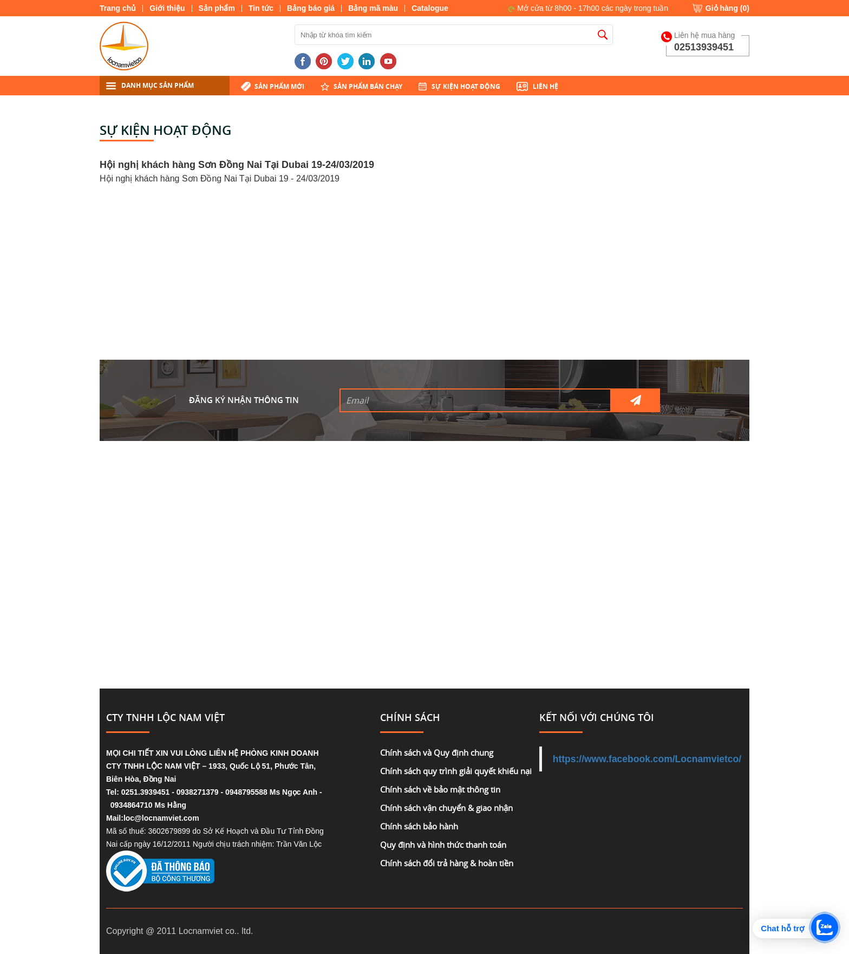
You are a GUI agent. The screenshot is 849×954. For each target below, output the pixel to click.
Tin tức (261, 8)
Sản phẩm (217, 8)
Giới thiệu (167, 8)
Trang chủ (118, 8)
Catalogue (430, 8)
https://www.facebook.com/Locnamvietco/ (647, 759)
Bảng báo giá (311, 8)
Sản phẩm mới (279, 86)
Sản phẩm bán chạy (368, 86)
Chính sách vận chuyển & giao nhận (446, 807)
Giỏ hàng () (727, 8)
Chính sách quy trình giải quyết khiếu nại (456, 770)
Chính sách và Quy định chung (436, 752)
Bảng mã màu (373, 8)
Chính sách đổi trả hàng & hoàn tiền (446, 863)
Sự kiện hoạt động (466, 86)
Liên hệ (545, 86)
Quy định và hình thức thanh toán (443, 844)
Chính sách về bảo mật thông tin (440, 789)
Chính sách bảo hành (419, 826)
